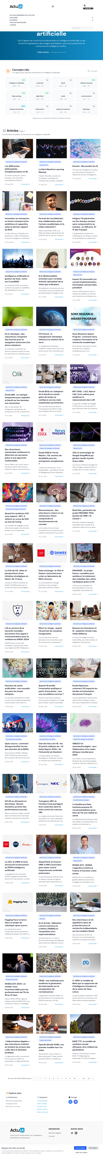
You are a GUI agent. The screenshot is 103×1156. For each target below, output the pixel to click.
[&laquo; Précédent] (33, 1078)
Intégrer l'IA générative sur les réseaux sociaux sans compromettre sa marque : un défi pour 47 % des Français (84, 224)
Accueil (13, 15)
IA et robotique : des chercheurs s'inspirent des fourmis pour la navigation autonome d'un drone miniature (17, 339)
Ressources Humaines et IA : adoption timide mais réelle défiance (84, 631)
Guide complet (42, 1103)
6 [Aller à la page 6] (57, 1078)
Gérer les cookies (81, 1152)
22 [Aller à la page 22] (83, 1078)
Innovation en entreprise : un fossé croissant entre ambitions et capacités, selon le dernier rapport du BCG (17, 224)
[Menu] (53, 6)
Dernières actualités (25, 15)
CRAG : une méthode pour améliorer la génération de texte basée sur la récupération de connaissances (51, 986)
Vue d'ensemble (42, 1101)
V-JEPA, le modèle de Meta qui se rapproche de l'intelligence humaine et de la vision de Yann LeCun (85, 986)
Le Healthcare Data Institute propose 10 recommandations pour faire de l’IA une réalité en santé (84, 810)
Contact (52, 1136)
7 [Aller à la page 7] (61, 1078)
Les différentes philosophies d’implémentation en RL (16, 169)
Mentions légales (55, 1133)
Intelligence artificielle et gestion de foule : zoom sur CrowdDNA (17, 279)
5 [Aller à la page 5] (53, 1078)
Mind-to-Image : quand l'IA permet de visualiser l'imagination (50, 631)
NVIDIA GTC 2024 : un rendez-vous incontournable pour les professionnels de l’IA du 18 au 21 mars (17, 989)
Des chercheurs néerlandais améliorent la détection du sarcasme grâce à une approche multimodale (17, 455)
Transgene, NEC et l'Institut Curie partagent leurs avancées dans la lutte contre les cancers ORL (51, 807)
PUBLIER (88, 8)
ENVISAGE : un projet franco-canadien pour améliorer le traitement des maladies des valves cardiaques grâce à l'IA (84, 576)
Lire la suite (26, 184)
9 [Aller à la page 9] (70, 1078)
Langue (13, 25)
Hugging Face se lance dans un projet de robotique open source (16, 922)
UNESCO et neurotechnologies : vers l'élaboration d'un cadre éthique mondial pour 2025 (84, 749)
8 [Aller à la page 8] (65, 1078)
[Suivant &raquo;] (93, 1078)
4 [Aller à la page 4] (49, 1078)
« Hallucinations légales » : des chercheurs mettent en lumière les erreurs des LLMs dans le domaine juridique (17, 1047)
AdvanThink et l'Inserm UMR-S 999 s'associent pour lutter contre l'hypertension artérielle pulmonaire (50, 867)
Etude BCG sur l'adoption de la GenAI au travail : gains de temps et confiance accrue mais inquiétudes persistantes (51, 397)
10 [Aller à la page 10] (74, 1078)
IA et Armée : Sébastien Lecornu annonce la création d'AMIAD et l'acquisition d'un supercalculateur (50, 929)
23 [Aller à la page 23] (88, 1078)
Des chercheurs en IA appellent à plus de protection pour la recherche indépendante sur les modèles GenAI (84, 925)
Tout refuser (93, 1148)
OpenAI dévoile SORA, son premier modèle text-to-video (51, 1047)
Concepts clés (41, 1106)
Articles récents (42, 1109)
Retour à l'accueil (42, 1112)
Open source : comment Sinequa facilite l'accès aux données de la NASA (17, 746)
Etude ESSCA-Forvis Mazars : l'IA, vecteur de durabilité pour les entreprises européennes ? (51, 458)
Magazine (22, 22)
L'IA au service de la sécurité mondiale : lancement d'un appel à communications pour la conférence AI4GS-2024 (17, 634)
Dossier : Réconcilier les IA (85, 166)
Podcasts (14, 22)
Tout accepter (80, 1148)
